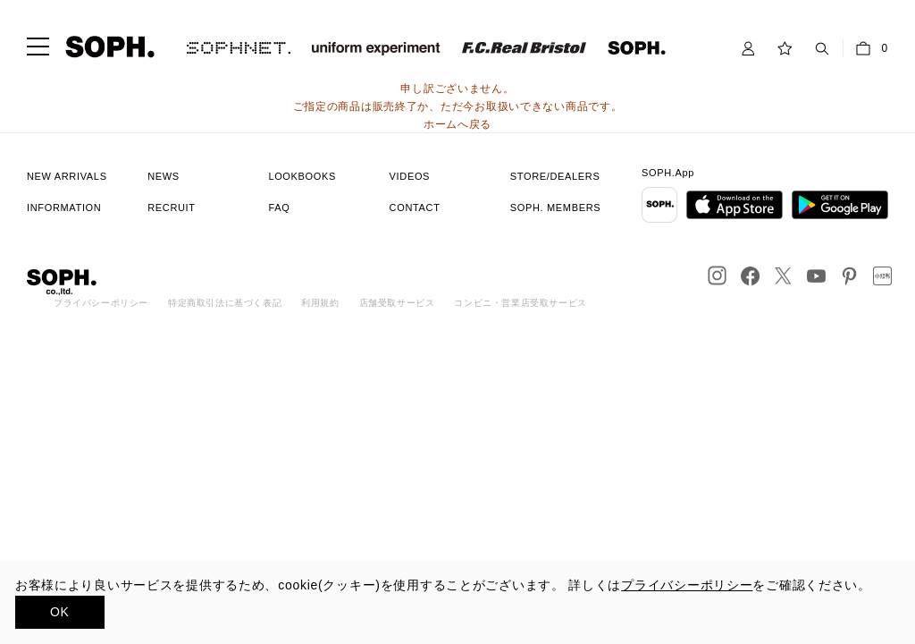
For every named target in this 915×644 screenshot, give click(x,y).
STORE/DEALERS (555, 176)
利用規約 (320, 303)
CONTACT (415, 207)
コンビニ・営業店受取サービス (520, 303)
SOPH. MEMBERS (555, 207)
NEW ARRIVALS (67, 176)
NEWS (163, 176)
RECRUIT (171, 207)
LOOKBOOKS (302, 176)
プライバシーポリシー (101, 303)
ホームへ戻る (457, 124)
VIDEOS (410, 176)
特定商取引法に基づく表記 (224, 303)
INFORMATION (64, 207)
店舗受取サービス (397, 303)
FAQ (279, 207)
